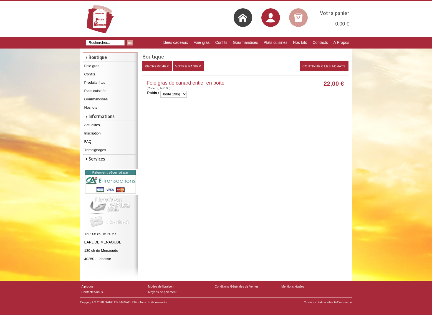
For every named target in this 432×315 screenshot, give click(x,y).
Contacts (320, 42)
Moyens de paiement (162, 292)
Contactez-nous (92, 292)
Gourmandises (245, 42)
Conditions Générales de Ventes (237, 286)
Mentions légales (292, 286)
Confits (221, 42)
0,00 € (342, 24)
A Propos (341, 42)
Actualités (92, 125)
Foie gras (201, 42)
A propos (88, 286)
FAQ (88, 141)
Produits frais (94, 82)
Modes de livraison (161, 286)
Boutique (98, 57)
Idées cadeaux (175, 42)
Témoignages (95, 150)
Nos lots (300, 42)
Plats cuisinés (275, 42)
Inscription (92, 133)
